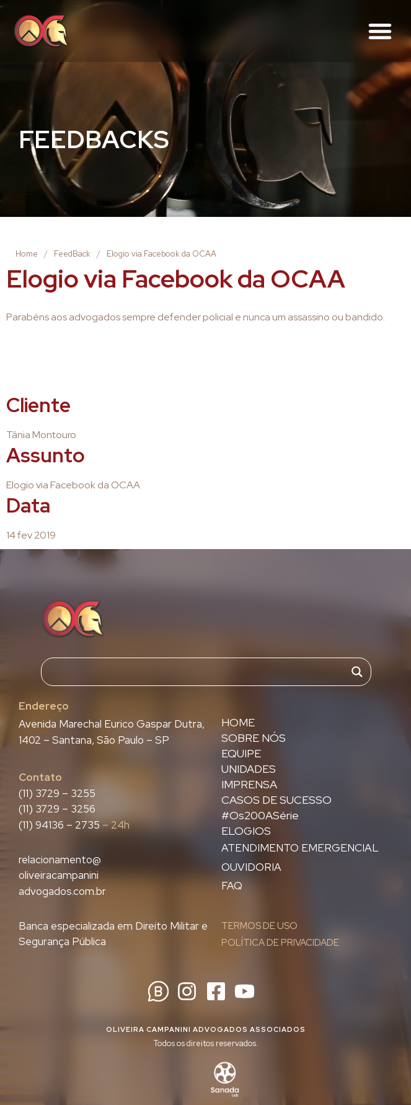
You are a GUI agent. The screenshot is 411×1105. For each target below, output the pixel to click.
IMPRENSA (249, 784)
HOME (238, 722)
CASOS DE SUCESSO (276, 800)
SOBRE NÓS (253, 738)
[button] (380, 31)
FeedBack (72, 254)
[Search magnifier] (357, 671)
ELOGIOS (246, 831)
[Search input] (200, 671)
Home (26, 254)
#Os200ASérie (260, 815)
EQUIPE (241, 753)
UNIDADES (248, 769)
